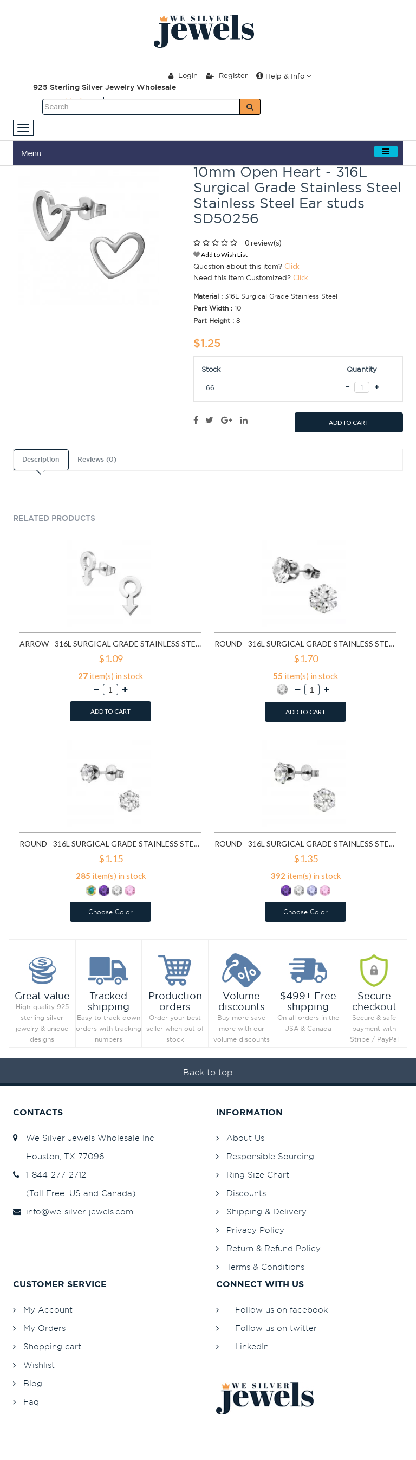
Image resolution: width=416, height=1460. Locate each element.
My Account (48, 1309)
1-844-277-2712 (49, 1175)
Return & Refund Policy (273, 1248)
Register (227, 75)
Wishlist (39, 1365)
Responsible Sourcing (270, 1156)
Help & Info (283, 76)
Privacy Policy (255, 1230)
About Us (245, 1138)
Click (292, 266)
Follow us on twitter (276, 1328)
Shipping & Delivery (266, 1211)
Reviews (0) (96, 459)
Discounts (246, 1193)
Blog (32, 1383)
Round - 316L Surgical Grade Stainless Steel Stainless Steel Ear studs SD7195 (111, 843)
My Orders (44, 1328)
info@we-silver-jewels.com (73, 1211)
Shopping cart (52, 1346)
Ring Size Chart (257, 1175)
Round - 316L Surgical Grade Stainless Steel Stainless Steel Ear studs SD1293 (305, 643)
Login (183, 75)
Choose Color (110, 912)
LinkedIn (252, 1346)
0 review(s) (263, 242)
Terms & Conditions (265, 1267)
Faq (31, 1402)
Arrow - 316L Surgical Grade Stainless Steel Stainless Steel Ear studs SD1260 (111, 643)
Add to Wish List (220, 254)
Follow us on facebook (281, 1309)
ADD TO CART (349, 422)
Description (40, 459)
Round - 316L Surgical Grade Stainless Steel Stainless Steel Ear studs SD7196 (305, 843)
